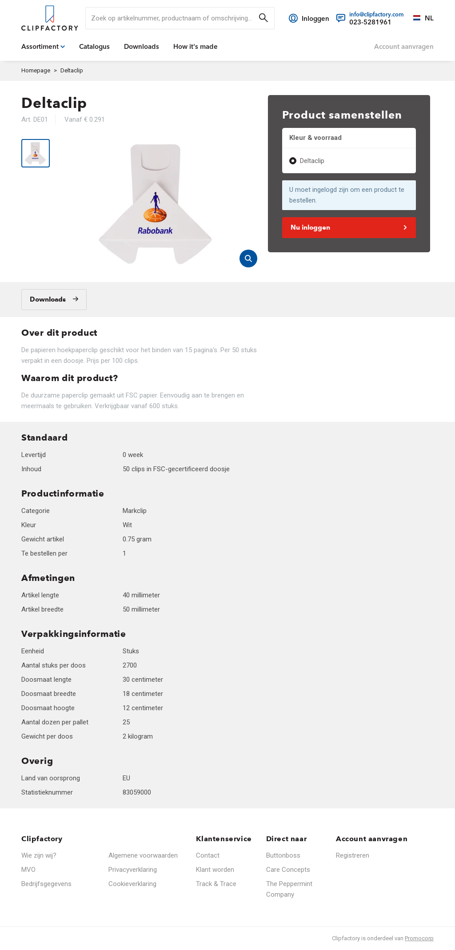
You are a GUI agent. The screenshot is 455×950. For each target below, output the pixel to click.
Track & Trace (216, 884)
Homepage (35, 70)
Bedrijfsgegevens (46, 884)
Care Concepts (288, 870)
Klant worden (215, 870)
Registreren (352, 855)
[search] (180, 18)
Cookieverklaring (132, 884)
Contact (208, 855)
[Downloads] (54, 299)
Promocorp (419, 938)
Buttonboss (283, 855)
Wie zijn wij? (38, 855)
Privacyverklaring (132, 870)
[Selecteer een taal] (419, 18)
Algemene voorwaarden (143, 855)
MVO (28, 870)
